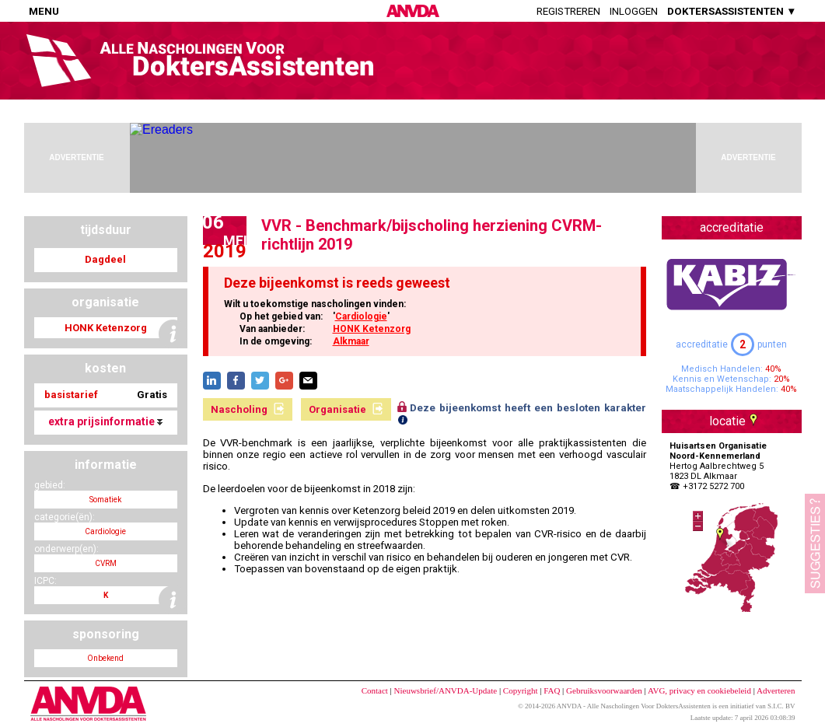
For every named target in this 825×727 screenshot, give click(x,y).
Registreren (568, 11)
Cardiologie (361, 316)
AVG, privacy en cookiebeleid (699, 690)
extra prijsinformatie (105, 421)
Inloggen (634, 11)
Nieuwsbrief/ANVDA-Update (446, 690)
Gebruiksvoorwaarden (604, 690)
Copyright (520, 690)
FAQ (552, 690)
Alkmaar (351, 341)
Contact (375, 690)
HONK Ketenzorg (372, 328)
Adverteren (776, 690)
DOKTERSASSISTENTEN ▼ (731, 11)
